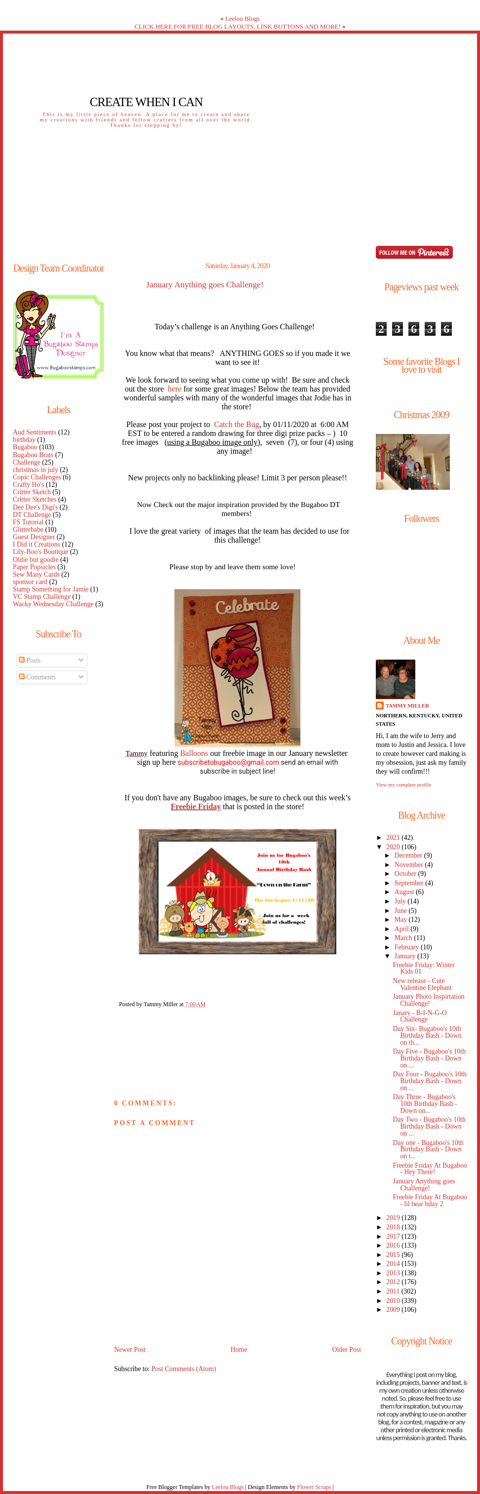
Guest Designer (34, 537)
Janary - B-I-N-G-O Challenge (419, 1016)
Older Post (346, 1349)
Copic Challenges (37, 477)
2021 (393, 837)
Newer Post (130, 1349)
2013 (393, 1273)
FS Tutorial (28, 522)
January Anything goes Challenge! (205, 285)
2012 (393, 1282)
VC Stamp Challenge (42, 596)
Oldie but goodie (36, 559)
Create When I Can (146, 102)
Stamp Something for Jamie (50, 589)
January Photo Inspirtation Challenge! (428, 1000)
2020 (393, 847)
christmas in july (35, 469)
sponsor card (30, 582)
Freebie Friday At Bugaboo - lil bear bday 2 (430, 1200)
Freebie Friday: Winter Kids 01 (423, 968)
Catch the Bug (237, 424)
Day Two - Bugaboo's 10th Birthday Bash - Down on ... (429, 1126)
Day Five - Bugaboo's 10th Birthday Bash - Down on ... (429, 1058)
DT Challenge (32, 514)
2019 (393, 1217)
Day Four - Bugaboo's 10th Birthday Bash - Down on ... (429, 1081)
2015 (393, 1254)
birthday (24, 439)
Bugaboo (25, 447)
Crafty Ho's (28, 484)
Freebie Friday (196, 806)
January (406, 956)
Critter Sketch (32, 492)
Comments (37, 677)
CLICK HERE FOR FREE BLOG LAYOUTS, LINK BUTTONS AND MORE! (237, 26)
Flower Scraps (314, 1487)
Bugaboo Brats (33, 455)
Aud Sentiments (34, 432)
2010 (393, 1300)
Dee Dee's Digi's (35, 507)
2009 (393, 1309)
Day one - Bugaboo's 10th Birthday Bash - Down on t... (428, 1149)
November (410, 864)
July (401, 901)
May (402, 919)
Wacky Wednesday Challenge (53, 604)
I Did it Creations (36, 544)
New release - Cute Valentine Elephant (422, 984)
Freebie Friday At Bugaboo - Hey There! (430, 1169)
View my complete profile (403, 784)
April (403, 929)
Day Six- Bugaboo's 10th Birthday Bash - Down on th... (427, 1035)
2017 (393, 1236)
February (408, 947)
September (410, 883)
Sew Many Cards (36, 574)
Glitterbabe (28, 529)
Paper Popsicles (34, 567)
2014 (393, 1263)
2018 (393, 1227)
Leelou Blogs (242, 18)
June (402, 910)
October (406, 873)
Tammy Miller (407, 705)
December (409, 855)
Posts (30, 660)
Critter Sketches (34, 499)
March (404, 938)
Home (239, 1349)
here (175, 389)
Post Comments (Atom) (184, 1369)
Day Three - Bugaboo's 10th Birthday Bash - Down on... (425, 1103)
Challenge (26, 462)
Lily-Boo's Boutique (40, 551)
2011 (393, 1291)
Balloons (194, 753)
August (405, 892)
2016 (393, 1245)
